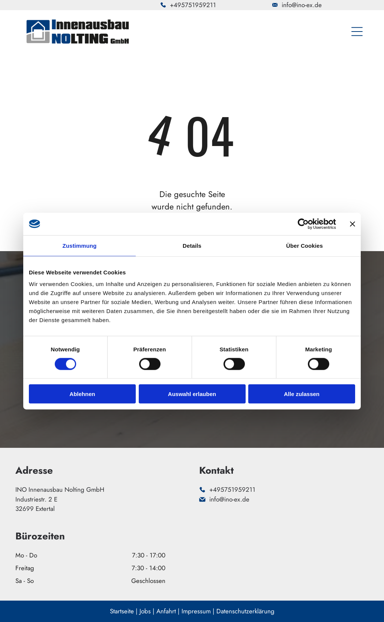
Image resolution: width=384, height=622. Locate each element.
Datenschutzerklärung (245, 611)
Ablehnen (82, 394)
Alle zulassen (302, 394)
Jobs (145, 611)
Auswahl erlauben (192, 394)
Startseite (122, 611)
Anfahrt (166, 611)
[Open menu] (357, 31)
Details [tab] (192, 245)
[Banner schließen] (352, 223)
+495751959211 (193, 4)
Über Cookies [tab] (304, 245)
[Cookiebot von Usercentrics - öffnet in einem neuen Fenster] (303, 223)
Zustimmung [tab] (80, 245)
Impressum (196, 611)
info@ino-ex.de (302, 4)
